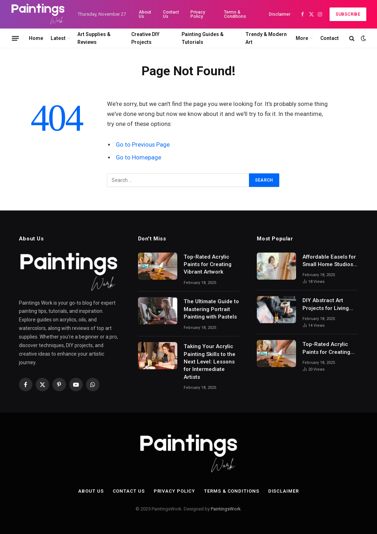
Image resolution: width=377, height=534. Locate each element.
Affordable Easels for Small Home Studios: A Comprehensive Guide (329, 261)
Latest (58, 38)
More (302, 38)
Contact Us (171, 14)
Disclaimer (279, 14)
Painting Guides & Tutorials (203, 38)
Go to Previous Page (143, 144)
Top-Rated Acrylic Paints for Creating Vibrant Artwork (207, 264)
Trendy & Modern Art (266, 38)
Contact (329, 38)
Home (36, 38)
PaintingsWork (226, 509)
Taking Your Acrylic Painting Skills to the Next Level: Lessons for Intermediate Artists (209, 361)
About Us (145, 14)
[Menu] (15, 38)
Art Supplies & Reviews (94, 38)
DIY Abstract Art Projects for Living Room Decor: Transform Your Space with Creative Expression (327, 304)
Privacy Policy (197, 14)
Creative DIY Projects (145, 38)
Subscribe (348, 14)
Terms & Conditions (235, 14)
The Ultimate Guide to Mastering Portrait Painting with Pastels (211, 309)
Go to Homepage (138, 157)
